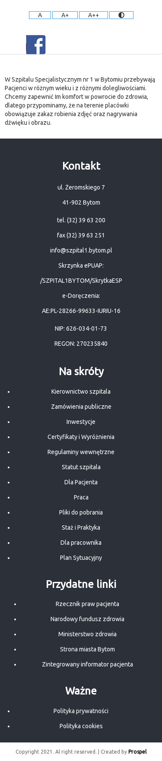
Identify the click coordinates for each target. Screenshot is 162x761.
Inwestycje (81, 421)
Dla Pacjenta (81, 482)
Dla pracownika (81, 542)
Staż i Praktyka (81, 527)
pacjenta (121, 664)
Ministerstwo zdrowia (87, 634)
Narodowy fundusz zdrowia (87, 619)
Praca (81, 497)
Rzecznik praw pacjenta (87, 603)
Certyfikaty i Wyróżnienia (81, 436)
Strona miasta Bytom (87, 649)
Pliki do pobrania (81, 512)
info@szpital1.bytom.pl (81, 250)
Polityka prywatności (81, 710)
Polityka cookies (81, 726)
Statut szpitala (81, 467)
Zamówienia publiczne (81, 406)
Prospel (137, 752)
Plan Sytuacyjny (81, 557)
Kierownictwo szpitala (81, 391)
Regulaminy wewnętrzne (81, 451)
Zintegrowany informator (76, 664)
